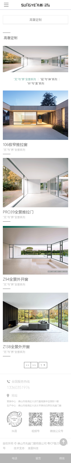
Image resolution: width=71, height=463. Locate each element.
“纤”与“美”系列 (35, 83)
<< (27, 365)
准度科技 (33, 448)
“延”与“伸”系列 (48, 79)
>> (34, 365)
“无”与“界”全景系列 (25, 79)
